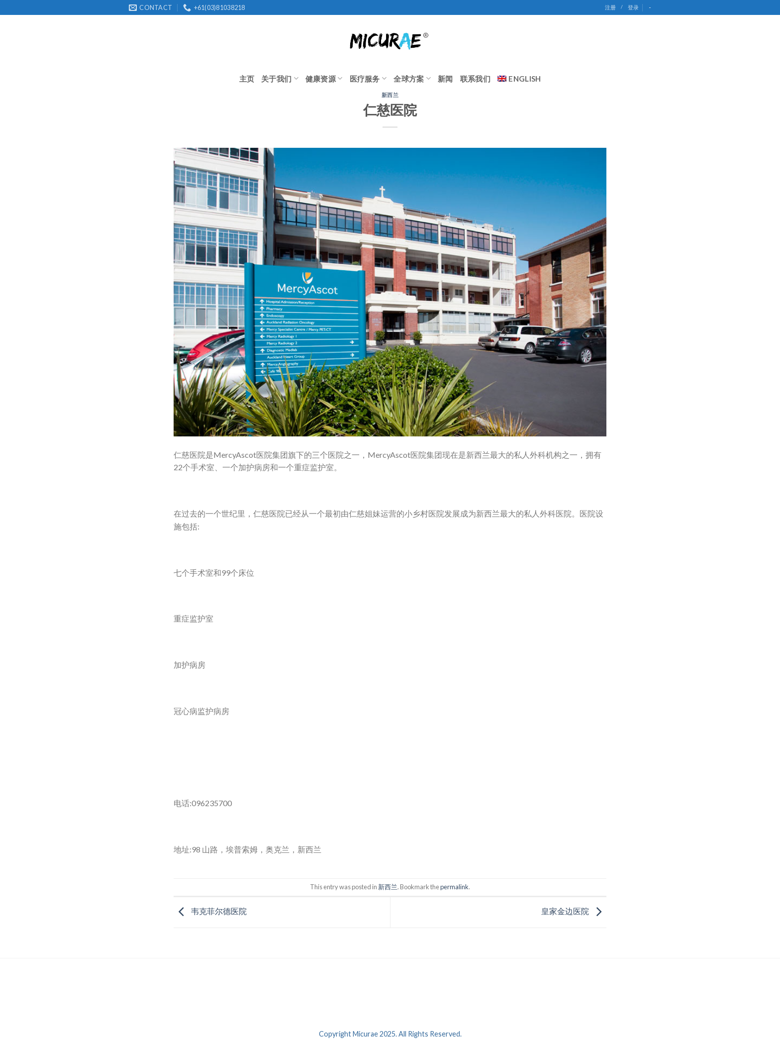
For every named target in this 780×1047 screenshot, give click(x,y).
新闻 (445, 78)
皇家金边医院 (573, 911)
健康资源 (324, 78)
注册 (610, 7)
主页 (247, 78)
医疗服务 (368, 78)
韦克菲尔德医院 (210, 911)
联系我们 (475, 78)
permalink (454, 887)
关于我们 (279, 78)
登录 (633, 7)
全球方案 (412, 78)
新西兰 (390, 95)
